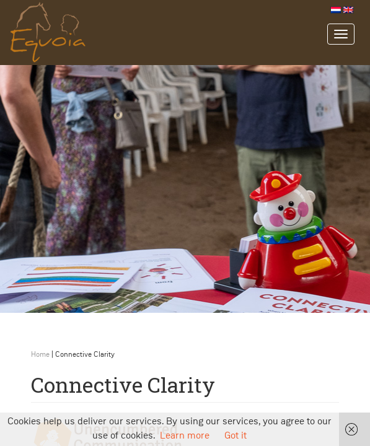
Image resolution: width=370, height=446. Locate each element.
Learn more (184, 436)
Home (40, 355)
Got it (235, 436)
